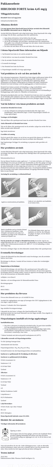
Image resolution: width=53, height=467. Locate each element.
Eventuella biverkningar (16, 44)
